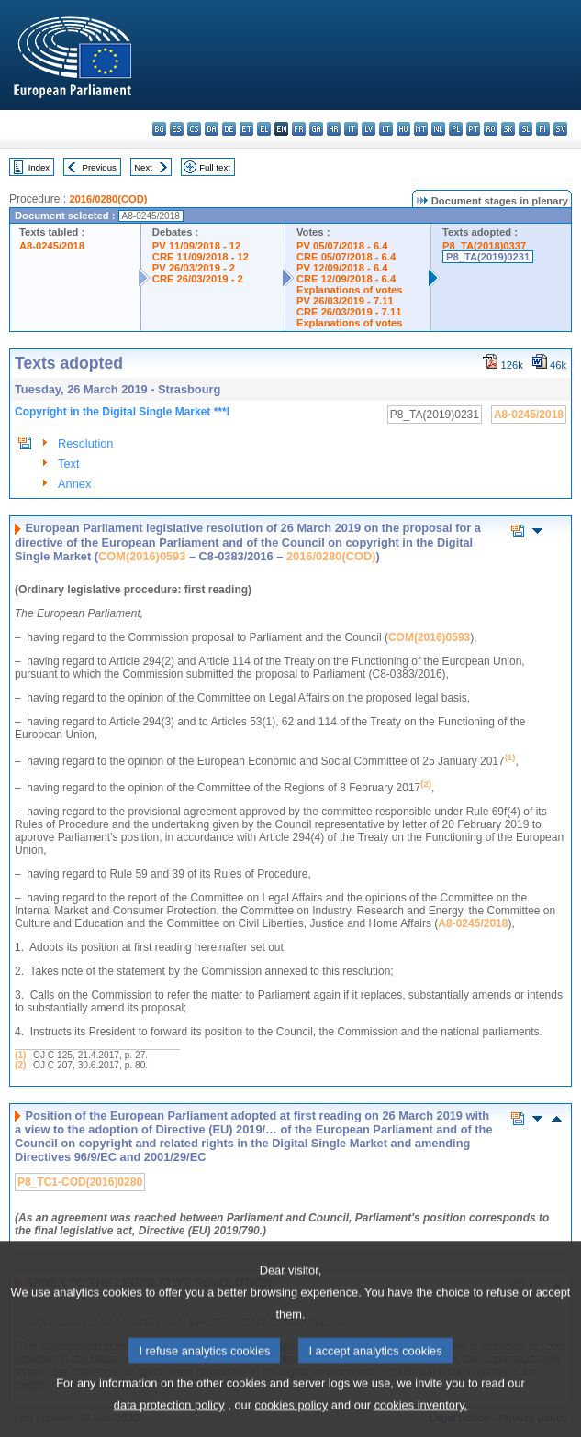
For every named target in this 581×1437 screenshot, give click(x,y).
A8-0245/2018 (51, 245)
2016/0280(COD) (108, 198)
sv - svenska (560, 129)
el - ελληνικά (264, 129)
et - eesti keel (246, 129)
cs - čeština (194, 129)
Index (39, 167)
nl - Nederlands (438, 129)
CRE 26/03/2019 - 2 (197, 278)
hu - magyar (403, 129)
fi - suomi (543, 129)
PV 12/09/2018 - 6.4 (342, 267)
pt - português (473, 129)
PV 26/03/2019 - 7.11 (345, 300)
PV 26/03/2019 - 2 (193, 267)
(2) (20, 1065)
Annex (74, 484)
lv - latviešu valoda (368, 129)
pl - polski (456, 129)
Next (143, 167)
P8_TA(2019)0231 (488, 256)
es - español (177, 129)
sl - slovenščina (525, 129)
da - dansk (211, 129)
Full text (214, 167)
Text (68, 463)
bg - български (159, 129)
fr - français (299, 129)
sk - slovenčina (508, 129)
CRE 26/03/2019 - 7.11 (348, 311)
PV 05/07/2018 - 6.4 (342, 245)
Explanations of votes (349, 289)
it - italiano (351, 129)
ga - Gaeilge (316, 129)
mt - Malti (421, 129)
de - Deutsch (229, 129)
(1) (20, 1055)
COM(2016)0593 (141, 556)
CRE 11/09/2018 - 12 (200, 256)
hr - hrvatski (334, 129)
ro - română (490, 129)
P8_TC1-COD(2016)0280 (79, 1182)
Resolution (85, 443)
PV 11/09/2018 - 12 (196, 245)
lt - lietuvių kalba (386, 129)
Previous (100, 167)
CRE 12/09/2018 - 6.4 (346, 278)
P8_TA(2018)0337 (484, 245)
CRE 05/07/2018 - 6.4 (346, 256)
